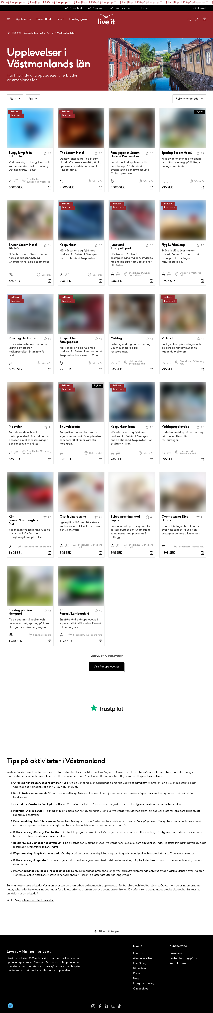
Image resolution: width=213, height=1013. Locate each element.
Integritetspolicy (143, 983)
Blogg (136, 978)
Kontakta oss (178, 963)
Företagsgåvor (78, 19)
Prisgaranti (96, 8)
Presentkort (73, 8)
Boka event (177, 953)
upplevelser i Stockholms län (36, 900)
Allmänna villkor (143, 958)
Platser (142, 8)
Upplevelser (23, 19)
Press (136, 973)
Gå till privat (199, 8)
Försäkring (139, 963)
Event (60, 19)
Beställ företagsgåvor (183, 958)
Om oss (137, 953)
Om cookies (140, 988)
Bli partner (139, 968)
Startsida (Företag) (33, 33)
